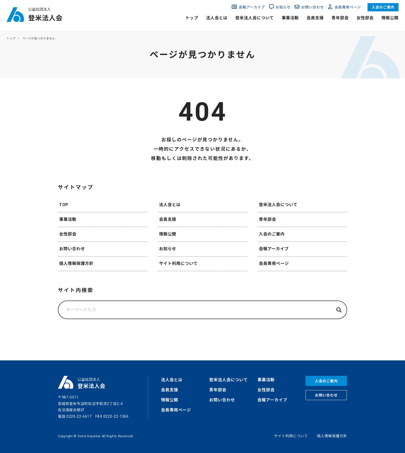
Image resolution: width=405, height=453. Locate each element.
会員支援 (315, 17)
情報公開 (390, 17)
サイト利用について (178, 263)
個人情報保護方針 (76, 263)
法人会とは (217, 17)
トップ (191, 17)
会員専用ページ (347, 7)
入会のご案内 (383, 7)
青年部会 (340, 17)
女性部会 (365, 17)
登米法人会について (254, 17)
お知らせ (283, 7)
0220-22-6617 (79, 416)
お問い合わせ (312, 7)
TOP (63, 204)
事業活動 (290, 17)
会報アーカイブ (252, 7)
